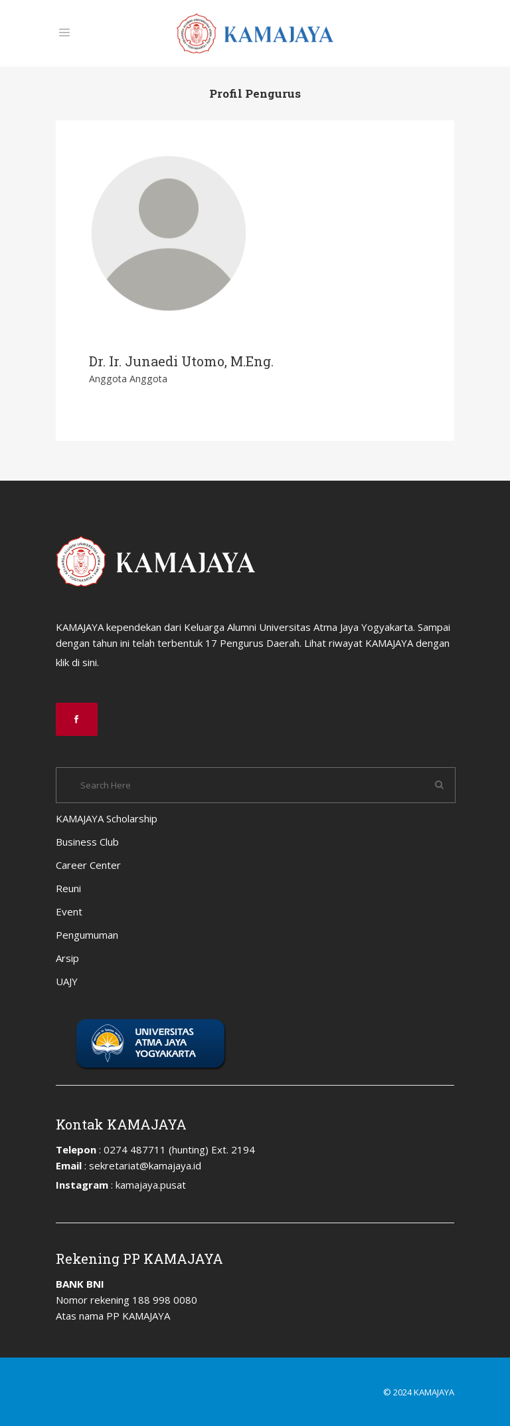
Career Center (88, 865)
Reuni (68, 888)
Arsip (67, 958)
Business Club (87, 841)
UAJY (67, 981)
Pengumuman (87, 934)
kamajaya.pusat (151, 1184)
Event (69, 911)
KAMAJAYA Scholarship (106, 818)
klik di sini (76, 662)
